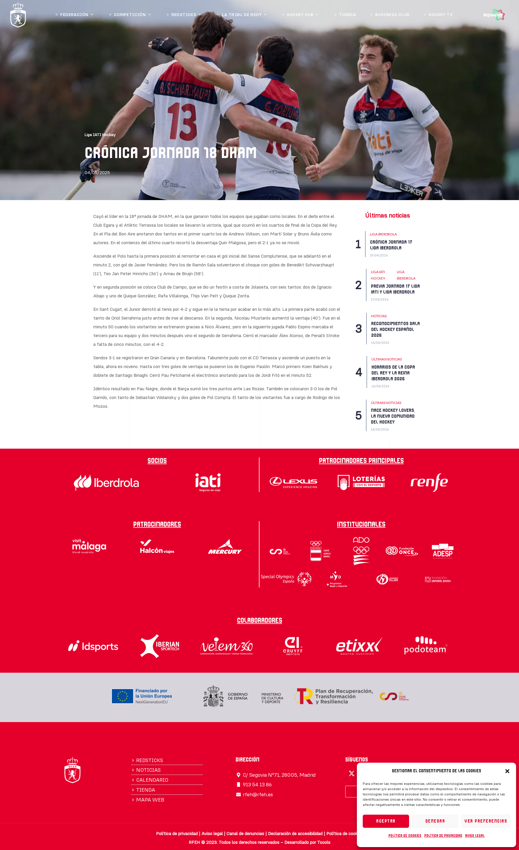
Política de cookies (404, 835)
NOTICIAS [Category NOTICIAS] (379, 316)
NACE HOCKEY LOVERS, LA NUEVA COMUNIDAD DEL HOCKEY (393, 416)
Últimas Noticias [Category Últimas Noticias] (386, 359)
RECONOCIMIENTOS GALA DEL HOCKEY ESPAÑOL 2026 (395, 329)
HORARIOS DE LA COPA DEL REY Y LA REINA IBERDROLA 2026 (393, 373)
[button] (507, 771)
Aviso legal (475, 835)
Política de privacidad (443, 835)
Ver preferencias (485, 821)
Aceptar (386, 821)
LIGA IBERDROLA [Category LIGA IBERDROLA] (383, 234)
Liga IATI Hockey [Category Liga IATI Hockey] (378, 275)
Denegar (435, 821)
